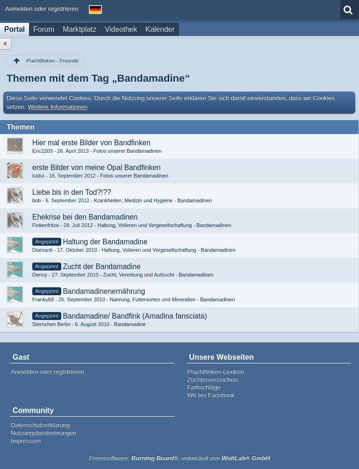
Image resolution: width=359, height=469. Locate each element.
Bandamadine (130, 324)
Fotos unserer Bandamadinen (127, 151)
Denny (39, 274)
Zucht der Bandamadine (101, 266)
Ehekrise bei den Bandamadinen (84, 217)
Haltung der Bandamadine (105, 242)
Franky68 (43, 299)
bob (36, 200)
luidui (38, 175)
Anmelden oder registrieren (42, 8)
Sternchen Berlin (51, 324)
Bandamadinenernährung (104, 291)
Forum (43, 29)
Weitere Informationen (58, 106)
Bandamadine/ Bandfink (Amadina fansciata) (135, 316)
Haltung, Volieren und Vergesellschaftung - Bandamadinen (164, 225)
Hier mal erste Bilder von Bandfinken (91, 143)
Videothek (121, 29)
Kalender (159, 29)
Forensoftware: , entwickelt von (179, 458)
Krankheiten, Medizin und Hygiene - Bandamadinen (153, 200)
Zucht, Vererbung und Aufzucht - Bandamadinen (158, 274)
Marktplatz (79, 29)
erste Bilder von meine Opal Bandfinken (96, 167)
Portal (14, 29)
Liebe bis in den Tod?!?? (71, 192)
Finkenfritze (45, 225)
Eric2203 (42, 151)
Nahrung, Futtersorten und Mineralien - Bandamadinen (172, 299)
